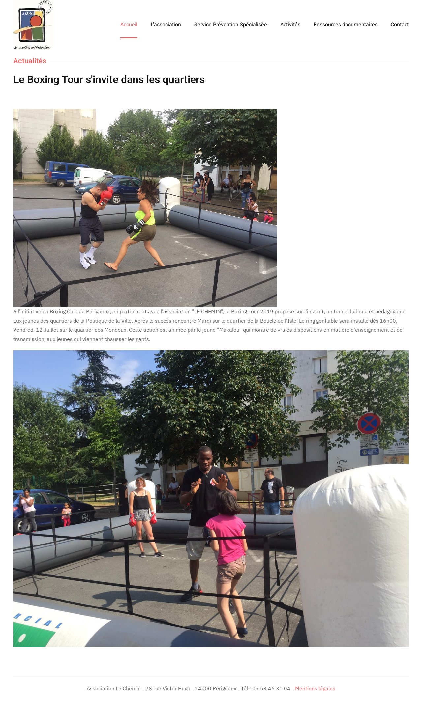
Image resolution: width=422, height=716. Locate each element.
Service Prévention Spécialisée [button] (230, 25)
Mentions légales (315, 688)
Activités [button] (290, 25)
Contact (400, 25)
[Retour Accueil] (33, 24)
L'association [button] (166, 25)
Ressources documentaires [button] (345, 25)
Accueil (128, 25)
